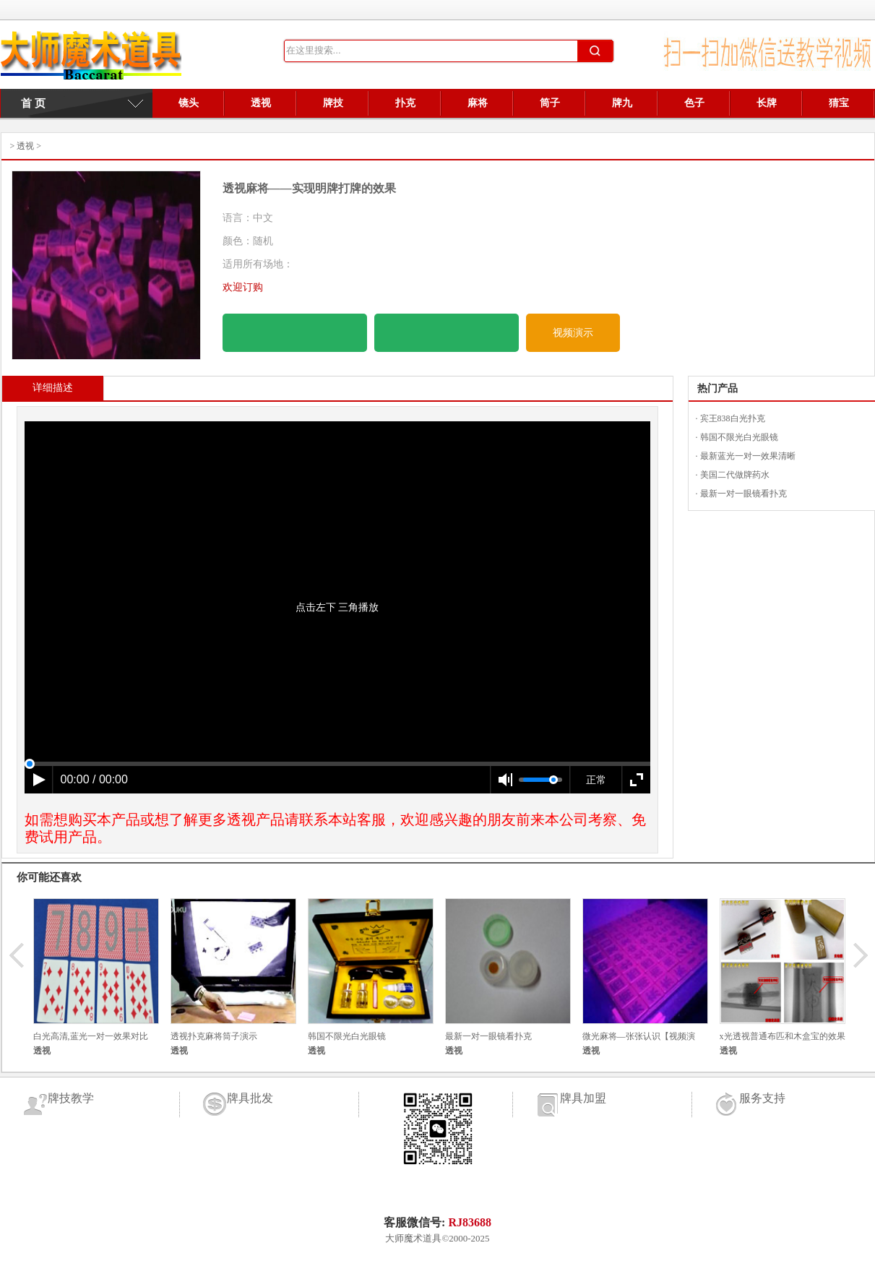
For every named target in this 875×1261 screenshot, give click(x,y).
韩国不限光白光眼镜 (739, 437)
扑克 (405, 103)
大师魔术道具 (413, 1238)
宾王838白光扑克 (732, 418)
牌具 (91, 59)
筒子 (550, 103)
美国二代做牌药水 (735, 475)
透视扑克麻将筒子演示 (214, 1036)
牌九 (622, 103)
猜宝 (839, 103)
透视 (261, 103)
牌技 (333, 103)
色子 (694, 103)
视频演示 (573, 332)
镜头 (188, 103)
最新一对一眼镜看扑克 (743, 494)
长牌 (767, 103)
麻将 (477, 103)
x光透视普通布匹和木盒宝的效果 (782, 1036)
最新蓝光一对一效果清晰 (748, 456)
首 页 (27, 103)
